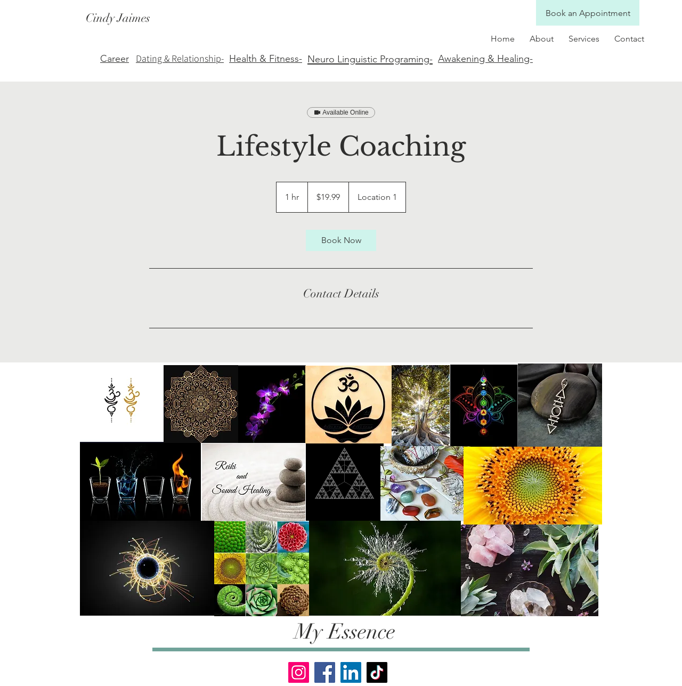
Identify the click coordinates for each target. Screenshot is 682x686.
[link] (341, 240)
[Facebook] (324, 672)
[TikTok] (377, 672)
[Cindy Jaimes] (243, 18)
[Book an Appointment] (587, 13)
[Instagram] (298, 672)
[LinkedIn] (350, 672)
